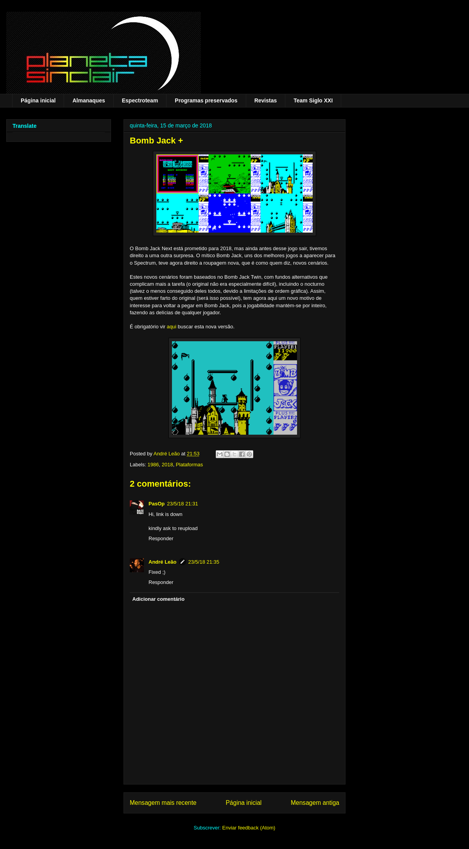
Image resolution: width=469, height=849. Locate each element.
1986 (153, 464)
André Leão (163, 562)
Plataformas (189, 464)
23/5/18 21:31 (182, 504)
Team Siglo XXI (313, 100)
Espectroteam (140, 100)
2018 (167, 464)
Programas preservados (206, 100)
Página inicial (38, 100)
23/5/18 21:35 (204, 562)
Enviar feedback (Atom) (249, 828)
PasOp (157, 504)
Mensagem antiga (315, 802)
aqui (172, 327)
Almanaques (88, 100)
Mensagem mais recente (163, 802)
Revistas (265, 100)
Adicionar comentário (158, 599)
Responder (161, 538)
